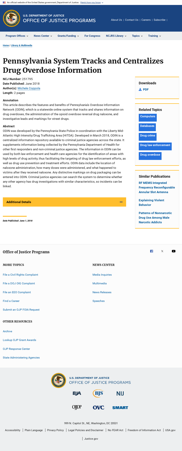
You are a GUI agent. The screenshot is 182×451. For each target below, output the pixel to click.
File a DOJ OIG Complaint (19, 283)
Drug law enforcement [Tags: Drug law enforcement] (155, 145)
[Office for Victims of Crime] (98, 410)
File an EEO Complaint (17, 292)
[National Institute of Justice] (120, 396)
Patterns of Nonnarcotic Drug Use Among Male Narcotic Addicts (155, 217)
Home (6, 45)
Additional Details (18, 202)
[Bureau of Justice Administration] (77, 396)
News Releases (102, 292)
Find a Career (11, 301)
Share (173, 22)
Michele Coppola (29, 88)
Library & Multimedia (21, 45)
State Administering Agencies (21, 357)
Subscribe (159, 19)
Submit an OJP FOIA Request (21, 309)
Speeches (99, 301)
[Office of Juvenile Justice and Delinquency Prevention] (76, 411)
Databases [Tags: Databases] (147, 126)
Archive (7, 331)
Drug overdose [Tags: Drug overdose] (150, 154)
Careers (146, 19)
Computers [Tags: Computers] (147, 116)
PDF (146, 89)
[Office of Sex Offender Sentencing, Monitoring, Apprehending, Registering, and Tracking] (120, 410)
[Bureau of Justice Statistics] (98, 398)
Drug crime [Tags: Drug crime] (147, 135)
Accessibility (12, 430)
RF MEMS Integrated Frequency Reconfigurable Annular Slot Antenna (157, 187)
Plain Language (34, 430)
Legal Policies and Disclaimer (85, 430)
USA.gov (170, 430)
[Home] (59, 18)
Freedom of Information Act (144, 430)
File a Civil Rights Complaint (20, 274)
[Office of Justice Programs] (11, 18)
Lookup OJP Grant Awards (19, 340)
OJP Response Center (16, 348)
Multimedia (100, 283)
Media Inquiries (102, 274)
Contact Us (131, 19)
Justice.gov (91, 438)
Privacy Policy (55, 430)
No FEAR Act (115, 430)
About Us (116, 19)
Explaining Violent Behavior (151, 202)
